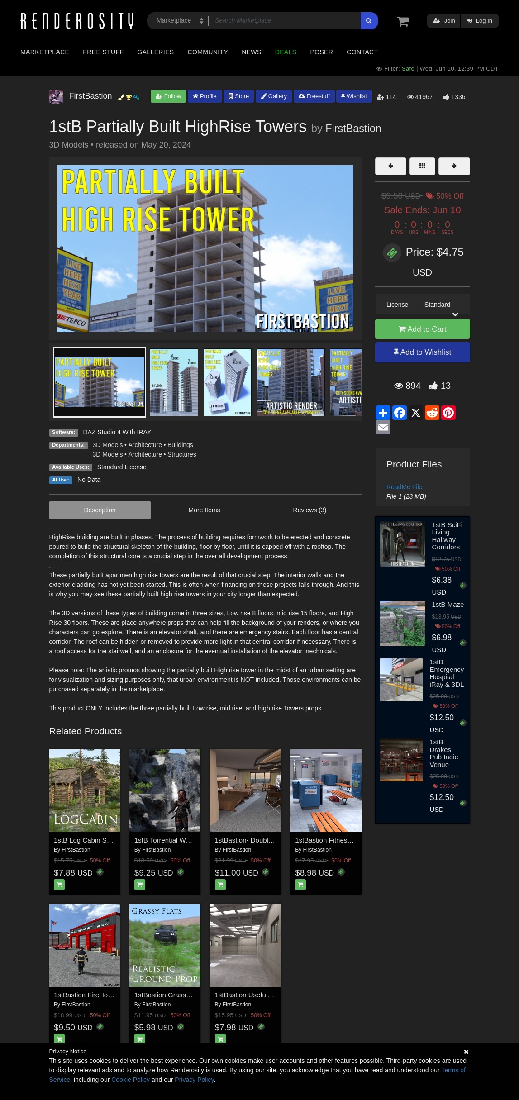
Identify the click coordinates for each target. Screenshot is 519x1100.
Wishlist (354, 96)
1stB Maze (448, 604)
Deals (286, 52)
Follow (168, 96)
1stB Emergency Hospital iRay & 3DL (446, 673)
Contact (362, 52)
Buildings (180, 444)
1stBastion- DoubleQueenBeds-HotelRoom (279, 840)
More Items (204, 510)
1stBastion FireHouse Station (98, 995)
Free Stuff (103, 52)
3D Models (108, 444)
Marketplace (44, 52)
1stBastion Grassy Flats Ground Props (192, 995)
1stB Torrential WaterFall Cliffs (179, 840)
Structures (181, 454)
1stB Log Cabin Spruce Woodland (105, 840)
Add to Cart (423, 329)
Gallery (274, 96)
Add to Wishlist (422, 352)
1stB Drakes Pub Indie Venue (443, 753)
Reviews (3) (310, 510)
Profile (204, 96)
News (251, 52)
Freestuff (314, 96)
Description (100, 510)
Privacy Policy (194, 1079)
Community (208, 52)
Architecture (145, 444)
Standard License (122, 467)
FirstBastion (353, 128)
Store (239, 96)
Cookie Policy (130, 1079)
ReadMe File (404, 486)
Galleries (155, 52)
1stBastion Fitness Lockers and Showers (356, 840)
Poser (321, 52)
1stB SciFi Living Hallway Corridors (447, 536)
